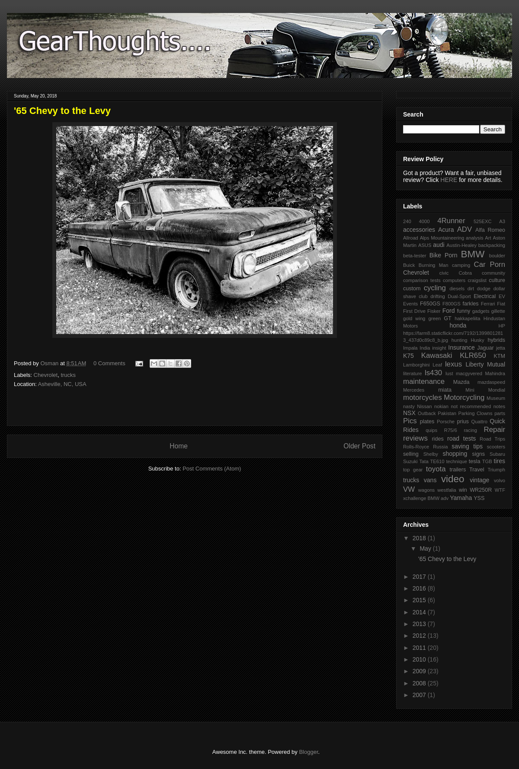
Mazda (461, 382)
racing (470, 430)
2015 (420, 600)
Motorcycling (464, 397)
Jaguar (485, 348)
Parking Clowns (475, 413)
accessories (419, 229)
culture (497, 280)
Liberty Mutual (485, 364)
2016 (420, 588)
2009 (420, 671)
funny (463, 311)
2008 (420, 683)
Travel (476, 470)
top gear (413, 469)
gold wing (414, 318)
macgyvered (469, 373)
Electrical (485, 296)
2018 (420, 538)
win (463, 490)
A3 (502, 221)
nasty (409, 406)
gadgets (481, 311)
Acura (446, 229)
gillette (498, 311)
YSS (479, 498)
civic (444, 273)
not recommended (471, 406)
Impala (410, 347)
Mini (469, 390)
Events (410, 303)
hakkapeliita (467, 318)
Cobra (464, 273)
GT (448, 318)
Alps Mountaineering (442, 237)
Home (179, 446)
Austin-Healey (461, 245)
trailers (457, 470)
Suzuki (410, 461)
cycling (435, 288)
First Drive (414, 311)
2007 (420, 694)
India (425, 347)
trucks (68, 375)
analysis (474, 237)
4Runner (451, 221)
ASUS (424, 245)
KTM (499, 356)
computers (454, 280)
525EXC (483, 221)
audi (438, 244)
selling (411, 454)
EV (502, 296)
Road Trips (492, 438)
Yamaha (461, 497)
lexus (453, 364)
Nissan (424, 406)
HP (501, 325)
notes (499, 406)
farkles (470, 304)
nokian (441, 406)
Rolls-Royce (416, 446)
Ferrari (488, 303)
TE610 (437, 461)
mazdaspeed (491, 382)
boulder (497, 255)
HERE (448, 179)
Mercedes (413, 390)
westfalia (446, 490)
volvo (499, 480)
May (426, 548)
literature (412, 373)
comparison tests (422, 280)
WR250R (481, 490)
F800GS (451, 303)
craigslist (477, 280)
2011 (420, 647)
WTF (500, 490)
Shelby (430, 454)
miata (445, 390)
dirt (471, 288)
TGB (487, 461)
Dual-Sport (459, 296)
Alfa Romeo (490, 230)
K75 (408, 355)
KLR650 (473, 355)
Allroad (410, 237)
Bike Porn (443, 255)
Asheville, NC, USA (62, 384)
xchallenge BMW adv (426, 498)
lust (449, 373)
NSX (409, 412)
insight (439, 347)
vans (430, 480)
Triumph (496, 469)
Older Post (359, 446)
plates (427, 422)
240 (407, 221)
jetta (500, 347)
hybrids (496, 340)
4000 (424, 221)
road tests (461, 438)
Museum (496, 398)
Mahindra (495, 373)
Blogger (308, 752)
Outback (427, 413)
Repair (494, 429)
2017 (420, 576)
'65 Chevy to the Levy (447, 558)
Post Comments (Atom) (212, 468)
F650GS (430, 304)
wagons (426, 490)
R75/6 (450, 430)
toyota (436, 469)
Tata (423, 461)
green (435, 318)
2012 (420, 635)
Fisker (433, 311)
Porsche (446, 421)
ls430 (433, 373)
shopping (454, 453)
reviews (415, 438)
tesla (475, 461)
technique (456, 461)
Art (488, 237)
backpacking (491, 245)
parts (499, 413)
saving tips (467, 446)
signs (478, 454)
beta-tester (414, 255)
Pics (410, 421)
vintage (479, 480)
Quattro (479, 421)
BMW (473, 254)
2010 (420, 659)
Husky (477, 340)
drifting (437, 296)
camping (461, 265)
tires (499, 461)
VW (409, 489)
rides (437, 439)
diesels (457, 288)
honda (457, 325)
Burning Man (434, 265)
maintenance (424, 381)
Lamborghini (416, 364)
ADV (464, 229)
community (493, 273)
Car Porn (489, 264)
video (453, 479)
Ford (448, 310)
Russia (440, 446)
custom (412, 289)
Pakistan (447, 413)
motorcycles (422, 397)
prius (462, 422)
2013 (420, 623)
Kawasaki (436, 355)
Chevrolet (46, 375)
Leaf (437, 364)
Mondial (496, 390)
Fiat (501, 303)
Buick (409, 265)
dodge (483, 288)
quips (431, 430)
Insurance (461, 347)
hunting (460, 340)
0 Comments (109, 363)
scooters (496, 446)
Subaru (497, 454)
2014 (420, 612)
